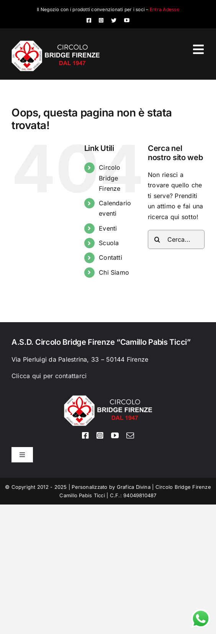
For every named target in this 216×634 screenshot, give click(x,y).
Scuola (109, 243)
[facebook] (89, 20)
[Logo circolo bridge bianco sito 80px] (55, 44)
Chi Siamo (114, 272)
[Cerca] (157, 239)
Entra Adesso (164, 9)
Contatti (110, 257)
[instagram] (101, 20)
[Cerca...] (176, 239)
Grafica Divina (134, 487)
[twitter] (113, 20)
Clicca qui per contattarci (49, 376)
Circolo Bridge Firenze (110, 178)
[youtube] (126, 20)
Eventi (108, 228)
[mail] (130, 435)
